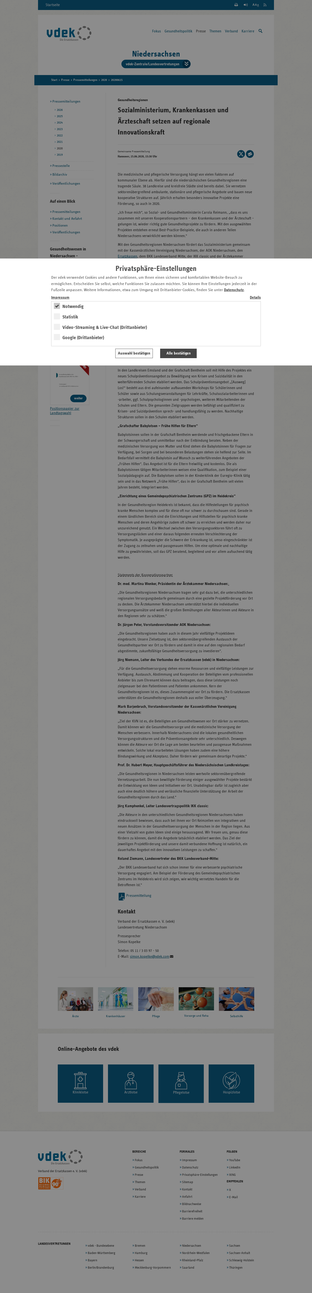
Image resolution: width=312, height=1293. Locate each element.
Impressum (60, 298)
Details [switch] (255, 298)
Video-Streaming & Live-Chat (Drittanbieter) (104, 327)
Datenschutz (234, 290)
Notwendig (73, 306)
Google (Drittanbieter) (83, 337)
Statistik (70, 317)
